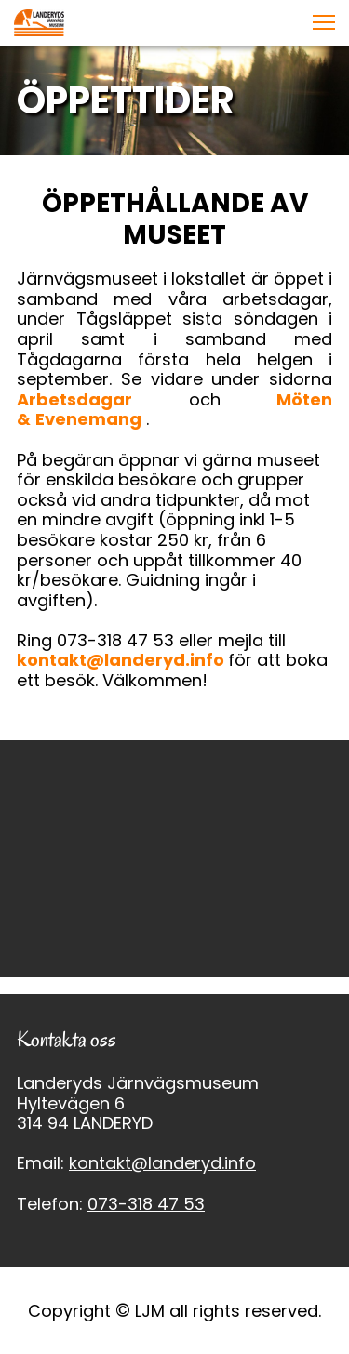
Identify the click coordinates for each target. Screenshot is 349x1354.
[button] (324, 22)
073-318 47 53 (146, 1203)
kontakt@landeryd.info (122, 659)
